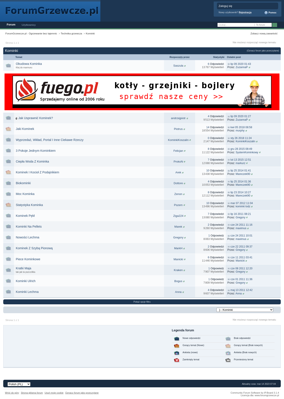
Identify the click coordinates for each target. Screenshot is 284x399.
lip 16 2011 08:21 (240, 213)
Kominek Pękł (25, 215)
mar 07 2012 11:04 (241, 203)
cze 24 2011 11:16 (241, 224)
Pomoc (270, 12)
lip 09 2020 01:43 (240, 63)
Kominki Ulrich (25, 281)
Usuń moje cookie (53, 392)
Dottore (178, 183)
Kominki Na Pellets (29, 226)
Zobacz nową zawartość (264, 33)
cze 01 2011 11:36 (241, 279)
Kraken (178, 270)
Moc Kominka (25, 194)
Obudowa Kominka (29, 63)
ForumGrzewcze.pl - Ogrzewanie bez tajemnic (31, 33)
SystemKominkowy (247, 152)
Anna (178, 292)
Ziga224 (178, 215)
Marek (178, 226)
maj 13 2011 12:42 (241, 290)
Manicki (178, 259)
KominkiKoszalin (178, 140)
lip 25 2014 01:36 (240, 181)
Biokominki (23, 183)
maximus (241, 228)
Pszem (178, 205)
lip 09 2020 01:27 (240, 116)
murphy (240, 130)
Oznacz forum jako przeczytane (82, 392)
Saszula (178, 65)
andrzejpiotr (178, 118)
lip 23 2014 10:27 (240, 192)
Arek (178, 172)
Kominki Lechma (27, 292)
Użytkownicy (29, 24)
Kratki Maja (23, 268)
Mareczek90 (243, 174)
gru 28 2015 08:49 (241, 148)
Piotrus (178, 129)
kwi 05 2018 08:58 (241, 127)
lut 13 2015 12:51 (240, 159)
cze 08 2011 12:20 (241, 268)
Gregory (240, 217)
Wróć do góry (12, 392)
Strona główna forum (32, 392)
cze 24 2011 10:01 (241, 235)
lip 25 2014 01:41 (240, 170)
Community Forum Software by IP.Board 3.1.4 (254, 392)
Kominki (90, 33)
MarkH (178, 248)
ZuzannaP (242, 67)
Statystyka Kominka (29, 205)
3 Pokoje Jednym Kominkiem (35, 150)
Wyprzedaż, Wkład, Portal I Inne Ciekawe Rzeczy (50, 140)
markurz (240, 163)
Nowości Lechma (27, 237)
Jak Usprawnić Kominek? (35, 118)
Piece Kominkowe (28, 259)
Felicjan (178, 150)
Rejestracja (245, 12)
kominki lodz (243, 206)
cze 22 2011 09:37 (241, 246)
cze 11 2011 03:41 (241, 257)
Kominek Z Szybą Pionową (34, 248)
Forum (11, 24)
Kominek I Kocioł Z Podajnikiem (37, 172)
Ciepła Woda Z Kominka (32, 161)
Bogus (178, 281)
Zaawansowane (280, 25)
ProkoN (178, 161)
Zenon (178, 194)
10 (207, 170)
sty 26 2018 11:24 (241, 138)
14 (207, 127)
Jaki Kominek (25, 129)
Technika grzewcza (71, 33)
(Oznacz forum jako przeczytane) (263, 50)
